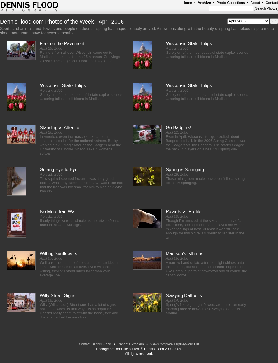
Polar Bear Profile (183, 211)
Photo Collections (230, 3)
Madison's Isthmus (184, 253)
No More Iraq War (58, 211)
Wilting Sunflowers (58, 253)
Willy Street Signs (57, 295)
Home (187, 3)
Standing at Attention (61, 127)
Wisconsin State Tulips (189, 43)
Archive (204, 3)
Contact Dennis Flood (95, 344)
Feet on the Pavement (62, 43)
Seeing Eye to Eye (59, 169)
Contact (271, 3)
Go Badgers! (178, 127)
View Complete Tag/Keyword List (174, 344)
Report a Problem (131, 344)
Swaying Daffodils (184, 295)
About (255, 3)
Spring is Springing (185, 169)
